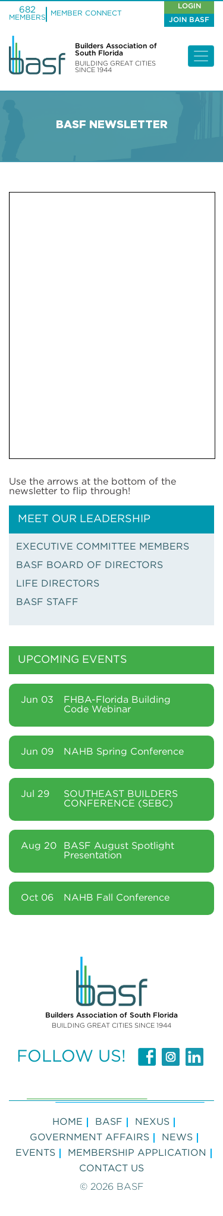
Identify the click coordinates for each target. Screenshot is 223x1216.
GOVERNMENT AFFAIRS (89, 1137)
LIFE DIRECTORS (57, 583)
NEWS (177, 1137)
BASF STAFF (47, 602)
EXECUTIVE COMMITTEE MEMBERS (102, 546)
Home (67, 1122)
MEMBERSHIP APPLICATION (137, 1153)
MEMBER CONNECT (86, 13)
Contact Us (111, 1168)
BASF (109, 1122)
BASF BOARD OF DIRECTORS (89, 565)
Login (189, 6)
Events (35, 1153)
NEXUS (152, 1122)
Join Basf (189, 20)
